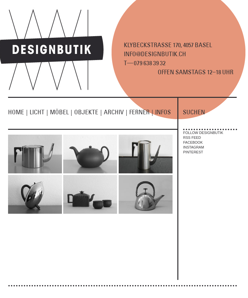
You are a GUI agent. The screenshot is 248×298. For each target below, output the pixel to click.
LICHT (40, 112)
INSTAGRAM (193, 147)
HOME (19, 112)
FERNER (142, 112)
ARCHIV (116, 112)
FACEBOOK (193, 142)
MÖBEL (62, 112)
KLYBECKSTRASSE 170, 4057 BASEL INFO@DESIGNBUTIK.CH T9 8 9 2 (168, 54)
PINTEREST (193, 152)
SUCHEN (194, 112)
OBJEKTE (89, 112)
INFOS (163, 112)
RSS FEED (192, 137)
